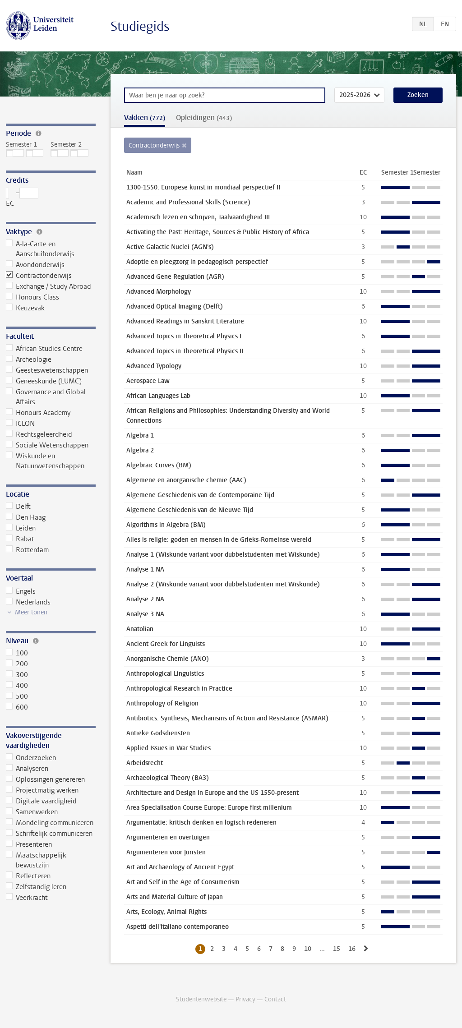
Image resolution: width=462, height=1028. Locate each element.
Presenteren (29, 844)
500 (17, 696)
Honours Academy (38, 412)
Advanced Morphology (158, 291)
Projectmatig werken (42, 790)
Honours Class (33, 297)
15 (336, 949)
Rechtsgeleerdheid (39, 434)
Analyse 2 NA (145, 599)
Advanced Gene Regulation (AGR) (175, 276)
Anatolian (139, 629)
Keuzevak (25, 308)
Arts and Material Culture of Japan (174, 897)
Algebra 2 (140, 450)
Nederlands (28, 602)
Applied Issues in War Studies (168, 748)
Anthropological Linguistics (165, 673)
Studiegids (140, 26)
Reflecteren (28, 875)
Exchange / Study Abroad (49, 286)
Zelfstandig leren (36, 886)
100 (17, 653)
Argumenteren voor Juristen (166, 852)
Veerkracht (27, 897)
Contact (275, 999)
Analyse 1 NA (145, 569)
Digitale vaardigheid (41, 801)
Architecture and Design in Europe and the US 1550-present (212, 792)
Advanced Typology (153, 366)
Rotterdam (27, 549)
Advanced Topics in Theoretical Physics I (183, 336)
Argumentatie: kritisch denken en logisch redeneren (201, 822)
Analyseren (27, 768)
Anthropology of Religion (162, 703)
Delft (18, 506)
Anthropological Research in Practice (179, 688)
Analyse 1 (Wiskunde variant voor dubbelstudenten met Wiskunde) (223, 554)
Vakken (144, 117)
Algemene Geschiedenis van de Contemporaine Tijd (200, 495)
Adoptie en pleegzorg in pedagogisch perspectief (197, 262)
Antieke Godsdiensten (158, 733)
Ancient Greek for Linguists (165, 644)
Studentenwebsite (201, 999)
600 (17, 707)
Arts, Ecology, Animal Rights (166, 912)
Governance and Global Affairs (46, 396)
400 (17, 685)
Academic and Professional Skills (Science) (188, 202)
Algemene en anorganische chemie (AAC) (186, 480)
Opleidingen (204, 117)
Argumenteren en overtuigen (168, 837)
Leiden (21, 528)
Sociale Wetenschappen (47, 445)
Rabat (20, 539)
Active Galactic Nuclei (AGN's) (170, 247)
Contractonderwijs (39, 275)
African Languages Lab (158, 396)
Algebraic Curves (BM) (158, 465)
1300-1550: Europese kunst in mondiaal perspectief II (203, 187)
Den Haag (26, 517)
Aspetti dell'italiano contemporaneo (177, 926)
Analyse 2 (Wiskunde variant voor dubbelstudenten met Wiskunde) (223, 584)
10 (307, 949)
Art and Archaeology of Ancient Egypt (180, 867)
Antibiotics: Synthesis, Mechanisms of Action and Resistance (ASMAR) (227, 718)
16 (352, 949)
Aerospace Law (148, 381)
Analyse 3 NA (145, 614)
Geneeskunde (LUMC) (44, 381)
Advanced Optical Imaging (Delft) (174, 306)
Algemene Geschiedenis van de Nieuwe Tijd (189, 510)
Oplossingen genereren (45, 779)
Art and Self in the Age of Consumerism (183, 882)
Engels (21, 591)
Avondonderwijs (35, 264)
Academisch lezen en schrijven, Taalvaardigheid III (198, 217)
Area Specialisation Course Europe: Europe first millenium (209, 807)
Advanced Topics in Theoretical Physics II (184, 351)
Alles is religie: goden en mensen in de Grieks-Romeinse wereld (218, 539)
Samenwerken (32, 811)
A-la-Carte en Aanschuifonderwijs (40, 249)
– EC (22, 198)
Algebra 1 (140, 435)
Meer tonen (31, 612)
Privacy (245, 999)
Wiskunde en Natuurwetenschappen (45, 461)
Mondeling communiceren (50, 822)
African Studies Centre (44, 348)
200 (17, 663)
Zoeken (418, 95)
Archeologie (29, 359)
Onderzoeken (31, 757)
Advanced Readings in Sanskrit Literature (185, 321)
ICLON (20, 423)
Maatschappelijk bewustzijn (36, 860)
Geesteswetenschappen (47, 370)
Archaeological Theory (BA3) (167, 778)
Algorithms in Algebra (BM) (166, 525)
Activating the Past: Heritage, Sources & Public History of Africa (217, 232)
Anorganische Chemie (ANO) (167, 659)
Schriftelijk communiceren (49, 833)
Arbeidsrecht (144, 763)
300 (17, 674)
